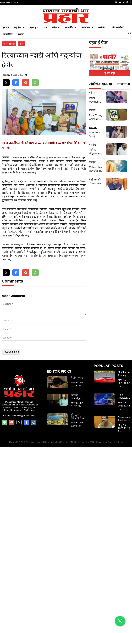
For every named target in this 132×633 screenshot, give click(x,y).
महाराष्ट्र (92, 158)
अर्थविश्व (102, 75)
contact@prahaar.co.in (24, 602)
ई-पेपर (21, 82)
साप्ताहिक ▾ (87, 75)
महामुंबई (92, 192)
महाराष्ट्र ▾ (34, 75)
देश (45, 75)
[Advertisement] (66, 30)
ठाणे (21, 92)
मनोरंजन (93, 140)
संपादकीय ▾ (70, 75)
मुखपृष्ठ (6, 75)
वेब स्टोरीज (7, 82)
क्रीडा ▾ (55, 75)
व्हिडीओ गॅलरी (118, 75)
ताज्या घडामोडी (9, 92)
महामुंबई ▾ (19, 75)
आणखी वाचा (123, 132)
